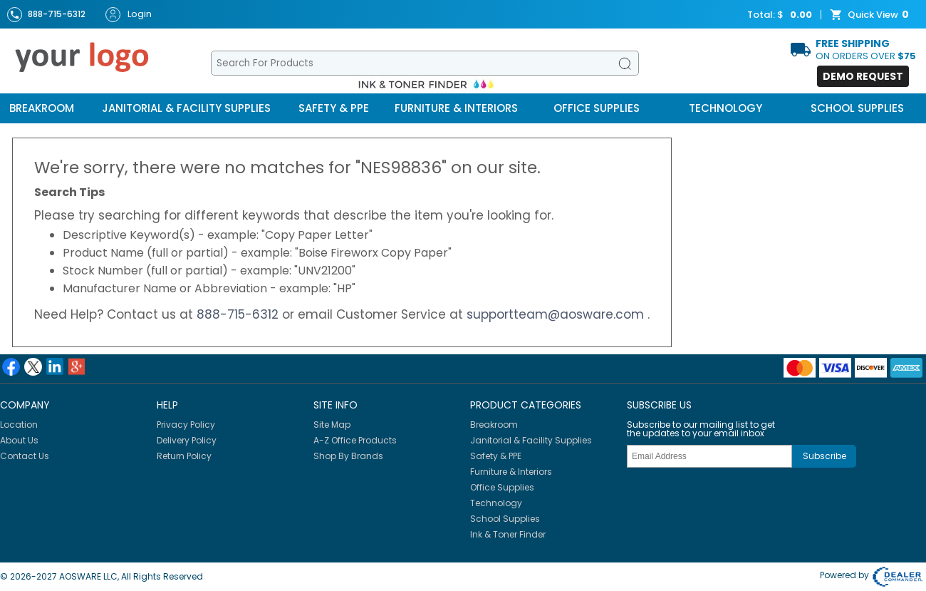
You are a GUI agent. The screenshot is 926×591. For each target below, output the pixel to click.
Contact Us (24, 456)
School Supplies (857, 108)
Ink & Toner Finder (508, 534)
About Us (19, 440)
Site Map (331, 424)
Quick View (871, 15)
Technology (725, 108)
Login (128, 14)
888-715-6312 (239, 314)
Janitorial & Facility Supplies (186, 108)
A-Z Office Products (355, 440)
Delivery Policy (187, 440)
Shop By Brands (348, 456)
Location (19, 424)
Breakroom (41, 108)
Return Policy (184, 456)
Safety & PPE (333, 108)
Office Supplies (596, 108)
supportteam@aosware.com (557, 314)
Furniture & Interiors (456, 108)
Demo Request (863, 76)
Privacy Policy (186, 424)
